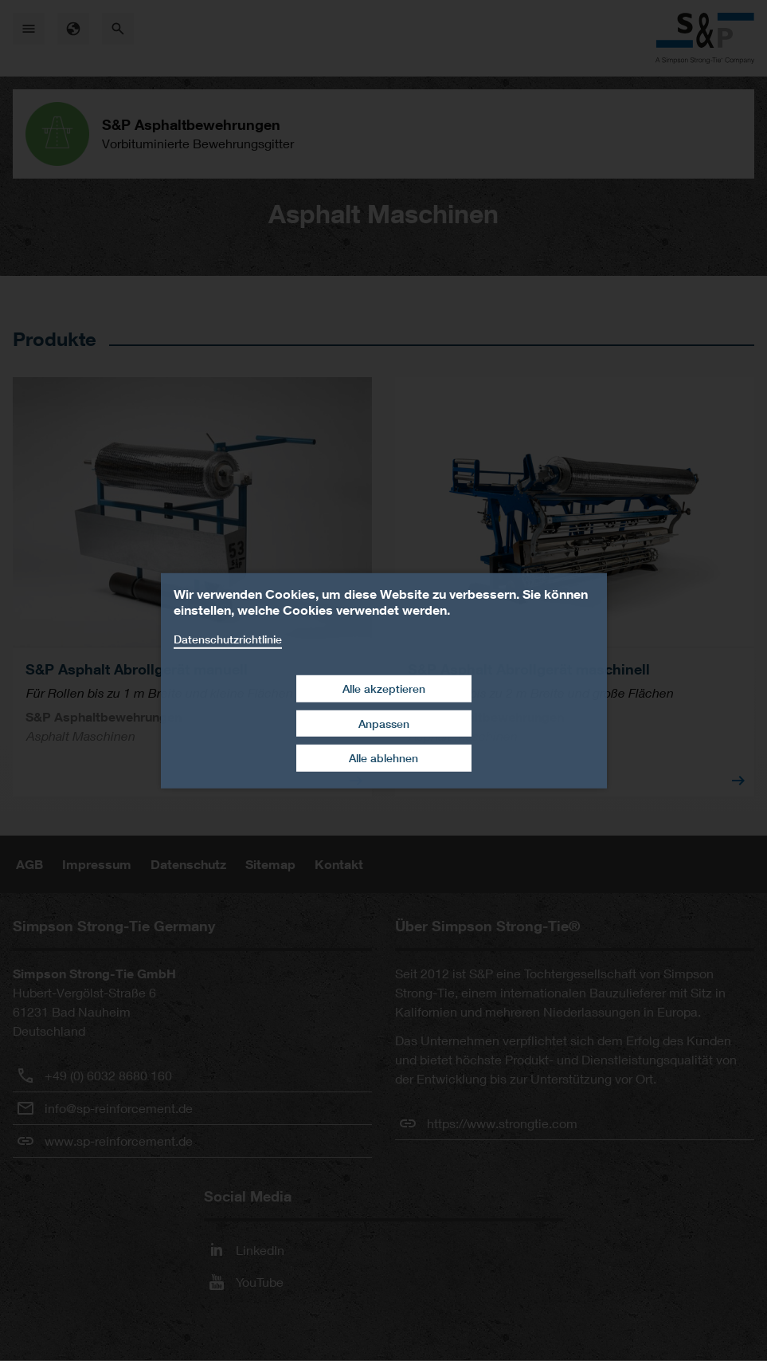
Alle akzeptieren (383, 688)
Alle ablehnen (383, 758)
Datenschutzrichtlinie (228, 638)
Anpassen (383, 723)
